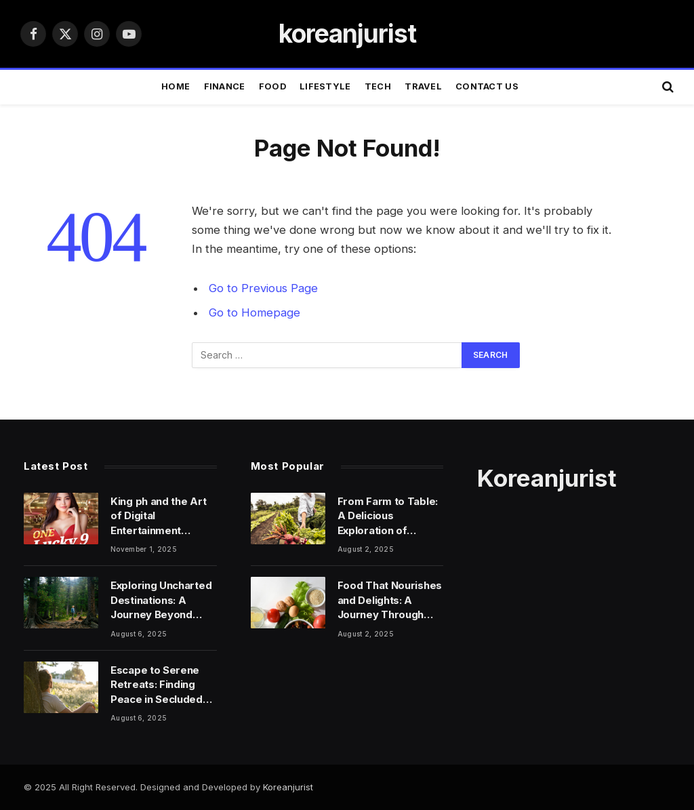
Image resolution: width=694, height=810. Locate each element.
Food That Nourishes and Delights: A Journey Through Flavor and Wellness (390, 600)
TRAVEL (423, 86)
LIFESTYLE (325, 86)
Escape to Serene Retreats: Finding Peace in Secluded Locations (156, 685)
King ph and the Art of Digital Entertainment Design (158, 516)
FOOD (272, 86)
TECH (378, 86)
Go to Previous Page (263, 288)
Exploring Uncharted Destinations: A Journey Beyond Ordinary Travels (160, 600)
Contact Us (486, 86)
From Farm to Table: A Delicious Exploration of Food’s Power (388, 516)
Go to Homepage (254, 312)
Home (175, 86)
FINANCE (224, 86)
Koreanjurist (288, 787)
